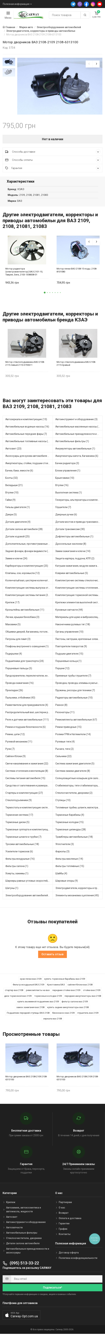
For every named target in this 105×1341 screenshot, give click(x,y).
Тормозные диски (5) (17, 825)
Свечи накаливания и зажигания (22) (26, 766)
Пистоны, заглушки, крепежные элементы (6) (79, 642)
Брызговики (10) (64, 481)
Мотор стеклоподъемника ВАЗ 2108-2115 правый (76, 366)
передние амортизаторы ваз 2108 (83, 999)
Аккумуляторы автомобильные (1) (75, 451)
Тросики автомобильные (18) (22, 847)
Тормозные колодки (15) (69, 825)
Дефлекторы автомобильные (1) (74, 539)
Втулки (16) (61, 488)
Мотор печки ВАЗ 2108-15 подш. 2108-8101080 (77, 273)
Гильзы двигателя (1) (17, 510)
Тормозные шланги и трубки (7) (23, 840)
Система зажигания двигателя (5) (74, 766)
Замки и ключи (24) (16, 561)
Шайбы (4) (61, 876)
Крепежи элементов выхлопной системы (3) (79, 605)
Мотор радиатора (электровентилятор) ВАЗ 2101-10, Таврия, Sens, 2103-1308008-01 (24, 275)
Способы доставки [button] (52, 154)
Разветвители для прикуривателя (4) (26, 708)
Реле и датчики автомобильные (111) (27, 723)
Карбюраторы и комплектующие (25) (26, 569)
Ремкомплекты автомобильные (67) (76, 723)
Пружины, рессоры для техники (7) (75, 693)
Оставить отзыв (52, 957)
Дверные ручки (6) (66, 517)
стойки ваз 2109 (91, 993)
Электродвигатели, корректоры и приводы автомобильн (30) (79, 891)
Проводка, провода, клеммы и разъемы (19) (79, 686)
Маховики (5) (13, 627)
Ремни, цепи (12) (15, 737)
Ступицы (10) (63, 803)
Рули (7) (10, 752)
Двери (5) (11, 517)
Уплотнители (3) (64, 847)
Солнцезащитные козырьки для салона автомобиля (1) (79, 781)
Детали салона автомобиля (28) (24, 532)
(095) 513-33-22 (21, 1266)
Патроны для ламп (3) (17, 642)
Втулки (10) (11, 495)
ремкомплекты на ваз (38, 993)
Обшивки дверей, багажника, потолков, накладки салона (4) (29, 635)
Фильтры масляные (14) (69, 862)
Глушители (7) (63, 510)
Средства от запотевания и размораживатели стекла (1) (29, 788)
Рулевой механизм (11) (18, 744)
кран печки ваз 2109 (30, 982)
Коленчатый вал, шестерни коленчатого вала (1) (29, 583)
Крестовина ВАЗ (56, 987)
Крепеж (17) (12, 605)
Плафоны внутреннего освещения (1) (27, 649)
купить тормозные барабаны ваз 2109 (64, 982)
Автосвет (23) (13, 451)
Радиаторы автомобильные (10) (74, 701)
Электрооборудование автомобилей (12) (29, 898)
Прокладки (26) (14, 693)
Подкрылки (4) (13, 657)
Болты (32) (11, 481)
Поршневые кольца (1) (68, 664)
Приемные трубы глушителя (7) (73, 679)
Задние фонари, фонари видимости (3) (27, 554)
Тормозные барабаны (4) (69, 818)
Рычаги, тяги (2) (64, 752)
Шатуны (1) (11, 891)
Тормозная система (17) (19, 818)
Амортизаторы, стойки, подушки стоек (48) (29, 466)
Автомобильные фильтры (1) (72, 444)
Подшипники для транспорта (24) (24, 664)
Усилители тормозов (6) (19, 854)
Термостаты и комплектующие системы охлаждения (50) (29, 810)
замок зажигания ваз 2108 (30, 1010)
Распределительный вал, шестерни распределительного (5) (29, 715)
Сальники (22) (63, 759)
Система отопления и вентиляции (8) (26, 774)
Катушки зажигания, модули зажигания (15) (79, 569)
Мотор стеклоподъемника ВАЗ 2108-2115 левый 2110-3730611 (25, 366)
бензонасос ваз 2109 (63, 1016)
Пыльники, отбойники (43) (20, 701)
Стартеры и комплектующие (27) (24, 796)
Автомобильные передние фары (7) (26, 437)
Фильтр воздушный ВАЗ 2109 (28, 987)
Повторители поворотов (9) (71, 649)
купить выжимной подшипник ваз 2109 (38, 1004)
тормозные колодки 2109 (48, 999)
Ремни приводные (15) (68, 730)
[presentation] (89, 64)
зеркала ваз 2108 (52, 1021)
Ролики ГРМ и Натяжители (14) (73, 737)
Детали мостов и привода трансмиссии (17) (79, 525)
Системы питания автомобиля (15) (25, 781)
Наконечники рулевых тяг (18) (72, 627)
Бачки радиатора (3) (67, 466)
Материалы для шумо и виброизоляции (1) (79, 620)
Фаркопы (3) (62, 854)
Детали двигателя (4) (17, 525)
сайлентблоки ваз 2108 (80, 987)
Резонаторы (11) (65, 715)
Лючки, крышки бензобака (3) (22, 620)
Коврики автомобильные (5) (71, 576)
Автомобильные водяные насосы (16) (27, 430)
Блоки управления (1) (67, 473)
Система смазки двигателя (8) (72, 774)
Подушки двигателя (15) (69, 657)
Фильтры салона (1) (16, 869)
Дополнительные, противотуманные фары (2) (29, 547)
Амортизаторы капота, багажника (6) (76, 459)
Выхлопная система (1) (68, 495)
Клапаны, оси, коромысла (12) (22, 576)
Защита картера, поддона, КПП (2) (74, 561)
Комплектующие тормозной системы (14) (79, 598)
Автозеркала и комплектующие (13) (26, 422)
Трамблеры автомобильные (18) (74, 840)
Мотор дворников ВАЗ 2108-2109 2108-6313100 (26, 1081)
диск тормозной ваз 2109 (18, 999)
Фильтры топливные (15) (69, 869)
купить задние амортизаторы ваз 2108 (68, 1010)
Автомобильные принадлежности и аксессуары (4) (79, 437)
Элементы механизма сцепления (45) (77, 898)
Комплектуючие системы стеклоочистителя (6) (79, 583)
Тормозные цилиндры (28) (70, 832)
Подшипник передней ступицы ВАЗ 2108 (28, 1016)
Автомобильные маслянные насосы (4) (77, 430)
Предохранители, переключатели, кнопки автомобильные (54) (29, 679)
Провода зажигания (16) (19, 686)
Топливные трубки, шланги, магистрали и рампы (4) (79, 810)
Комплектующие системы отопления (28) (79, 591)
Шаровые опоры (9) (66, 884)
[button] (45, 296)
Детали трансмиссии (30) (70, 532)
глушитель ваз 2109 (87, 1016)
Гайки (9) (10, 503)
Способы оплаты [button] (52, 163)
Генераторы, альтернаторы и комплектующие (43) (79, 503)
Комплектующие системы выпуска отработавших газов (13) (29, 591)
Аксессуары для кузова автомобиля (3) (28, 459)
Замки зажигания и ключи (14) (72, 554)
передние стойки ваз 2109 (66, 993)
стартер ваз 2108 (14, 993)
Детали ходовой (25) (17, 539)
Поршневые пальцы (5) (18, 671)
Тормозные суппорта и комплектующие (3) (29, 832)
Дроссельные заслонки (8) (70, 547)
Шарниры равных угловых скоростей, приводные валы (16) (29, 884)
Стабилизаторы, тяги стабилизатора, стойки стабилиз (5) (79, 788)
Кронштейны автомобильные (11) (24, 613)
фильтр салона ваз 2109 (75, 1004)
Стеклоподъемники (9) (18, 803)
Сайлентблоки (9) (15, 759)
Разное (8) (61, 708)
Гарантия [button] (52, 171)
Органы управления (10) (69, 635)
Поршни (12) (62, 671)
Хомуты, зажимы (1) (16, 876)
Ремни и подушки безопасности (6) (25, 730)
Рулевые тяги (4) (65, 744)
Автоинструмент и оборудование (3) (76, 422)
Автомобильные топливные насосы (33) (28, 444)
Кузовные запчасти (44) (69, 613)
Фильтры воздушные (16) (20, 862)
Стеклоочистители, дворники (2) (73, 796)
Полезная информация (16, 4)
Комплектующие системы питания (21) (27, 598)
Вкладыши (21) (14, 488)
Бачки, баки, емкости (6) (19, 473)
